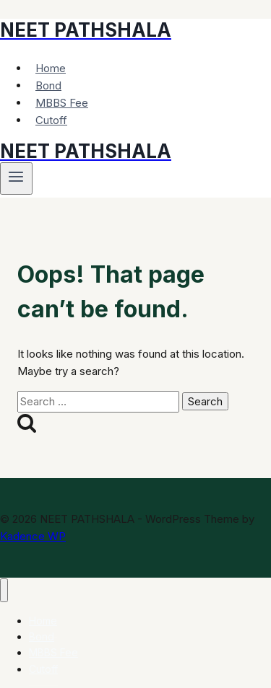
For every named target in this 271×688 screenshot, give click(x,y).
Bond (48, 85)
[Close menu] (4, 590)
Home (50, 68)
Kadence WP (33, 536)
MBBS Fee (61, 103)
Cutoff (51, 120)
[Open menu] (16, 178)
